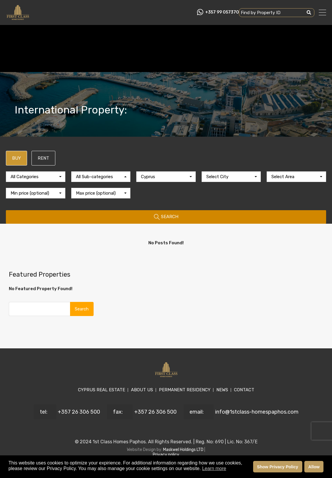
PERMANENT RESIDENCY (184, 389)
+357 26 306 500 (79, 412)
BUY (16, 158)
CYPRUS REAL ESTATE (101, 389)
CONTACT (244, 389)
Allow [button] (313, 466)
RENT (43, 158)
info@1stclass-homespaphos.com (256, 412)
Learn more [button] (214, 468)
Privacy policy (166, 454)
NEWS (222, 389)
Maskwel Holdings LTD (183, 449)
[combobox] (35, 176)
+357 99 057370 (222, 12)
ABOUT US (142, 389)
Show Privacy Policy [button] (277, 466)
